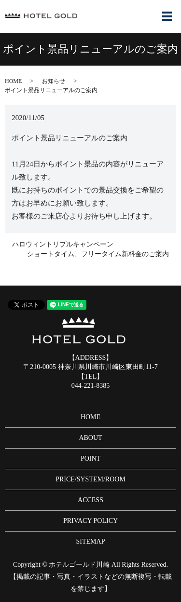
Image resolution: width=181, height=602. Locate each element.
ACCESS (90, 500)
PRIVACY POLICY (90, 520)
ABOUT (90, 437)
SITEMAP (90, 541)
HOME (13, 81)
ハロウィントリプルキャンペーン (62, 244)
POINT (90, 458)
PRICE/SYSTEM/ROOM (90, 479)
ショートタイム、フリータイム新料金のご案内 (98, 254)
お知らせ (53, 81)
